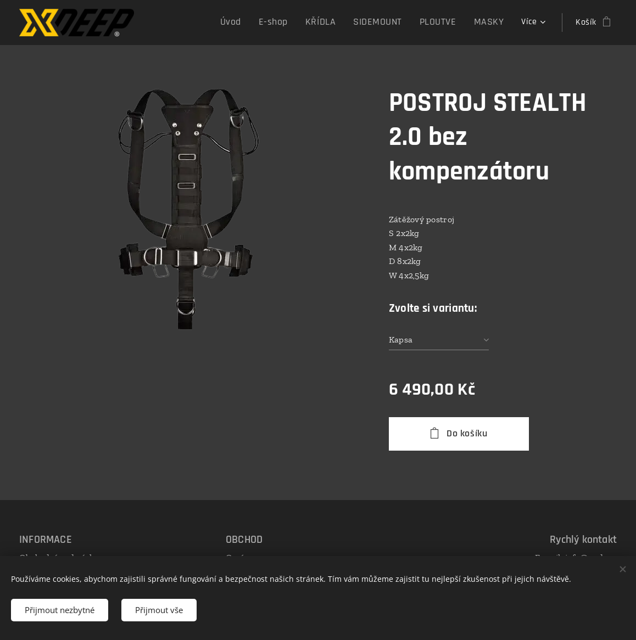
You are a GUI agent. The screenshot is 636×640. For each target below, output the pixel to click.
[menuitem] (253, 22)
